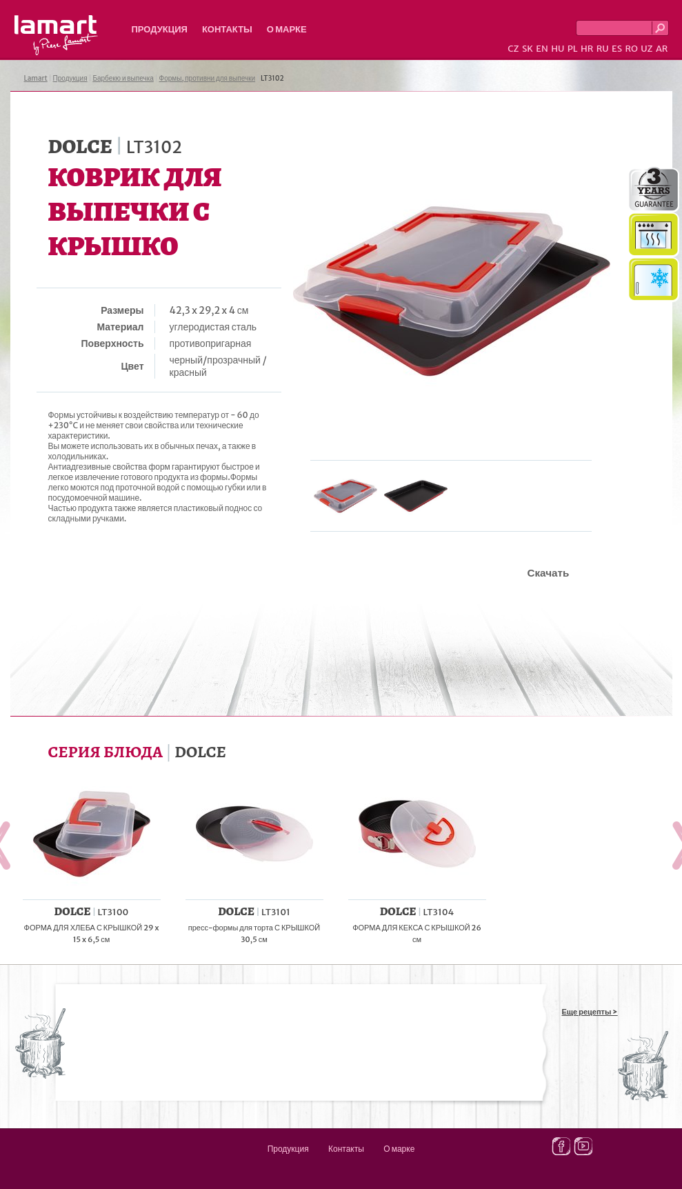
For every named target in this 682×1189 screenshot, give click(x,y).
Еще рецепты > (590, 1012)
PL (573, 48)
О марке (287, 29)
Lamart (56, 35)
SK (527, 48)
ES (617, 48)
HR (587, 48)
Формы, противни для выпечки (207, 78)
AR (662, 48)
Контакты (227, 29)
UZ (646, 48)
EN (542, 48)
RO (631, 48)
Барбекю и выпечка (122, 78)
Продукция (160, 29)
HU (557, 48)
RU (602, 48)
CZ (513, 48)
